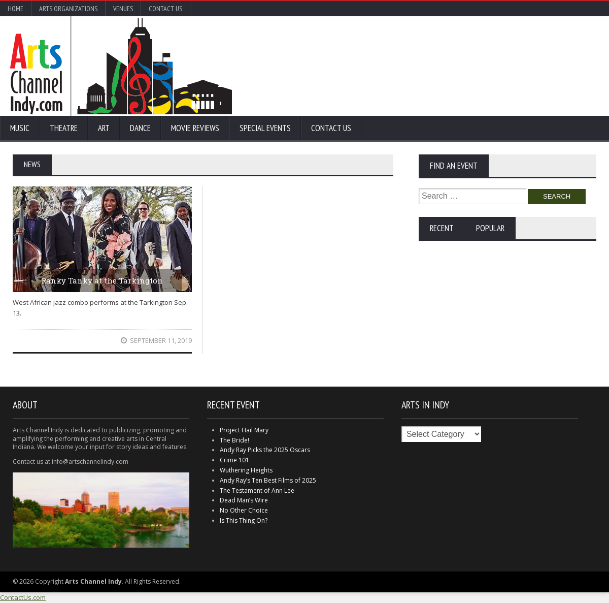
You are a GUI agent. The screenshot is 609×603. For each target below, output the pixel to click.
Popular (490, 228)
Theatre (64, 128)
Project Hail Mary (244, 430)
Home (15, 8)
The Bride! (234, 440)
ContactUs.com (23, 597)
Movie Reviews (195, 128)
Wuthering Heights (246, 470)
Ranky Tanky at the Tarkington (102, 280)
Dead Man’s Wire (244, 500)
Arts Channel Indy (121, 66)
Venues (123, 8)
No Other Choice (244, 510)
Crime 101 (234, 460)
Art (104, 128)
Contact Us (165, 8)
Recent (442, 228)
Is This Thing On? (243, 520)
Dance (140, 128)
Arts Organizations (68, 8)
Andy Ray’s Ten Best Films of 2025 (268, 480)
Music (19, 128)
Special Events (265, 128)
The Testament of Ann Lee (257, 490)
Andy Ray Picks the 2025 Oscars (265, 450)
